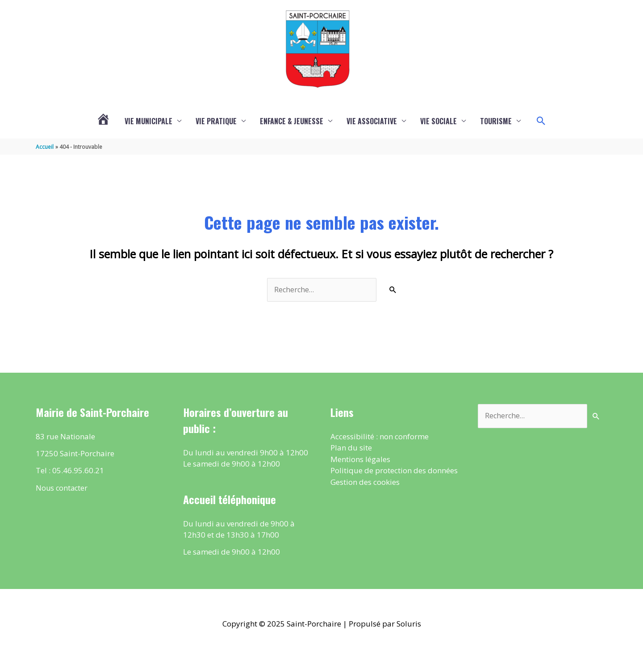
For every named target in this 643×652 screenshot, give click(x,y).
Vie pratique (216, 121)
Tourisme (496, 121)
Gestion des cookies (365, 483)
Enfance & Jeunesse (291, 121)
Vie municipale (148, 121)
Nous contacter (62, 489)
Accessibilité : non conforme (379, 437)
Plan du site (351, 449)
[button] (541, 121)
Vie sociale (438, 121)
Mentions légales (360, 460)
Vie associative (372, 121)
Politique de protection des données (394, 472)
